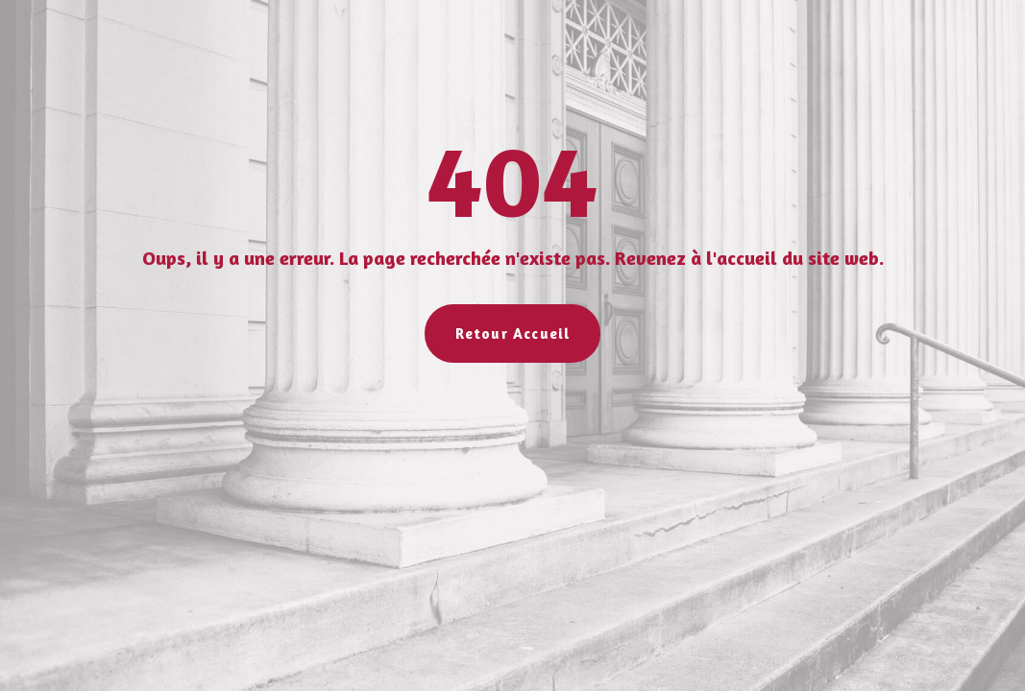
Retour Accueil (513, 333)
